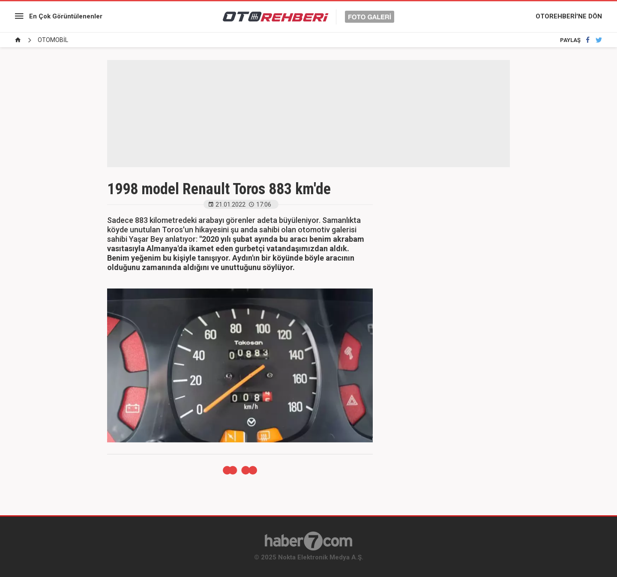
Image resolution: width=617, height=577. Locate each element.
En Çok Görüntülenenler (65, 16)
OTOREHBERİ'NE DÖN (569, 16)
